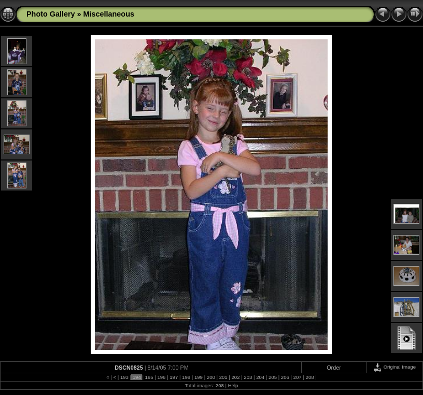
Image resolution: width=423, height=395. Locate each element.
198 (185, 377)
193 (124, 377)
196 (161, 377)
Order (334, 367)
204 (260, 377)
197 (173, 377)
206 (284, 377)
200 (210, 377)
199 (198, 377)
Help (233, 385)
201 (223, 377)
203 (248, 377)
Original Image (394, 367)
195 (149, 377)
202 (235, 377)
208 (309, 377)
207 (297, 377)
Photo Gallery (50, 14)
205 (272, 377)
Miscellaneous (108, 14)
